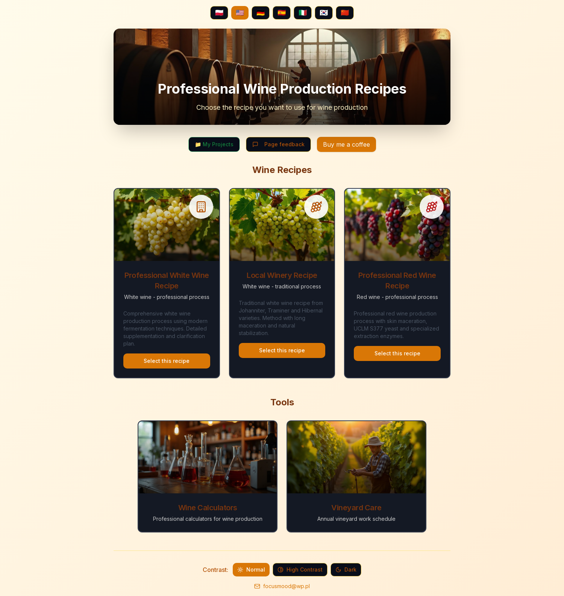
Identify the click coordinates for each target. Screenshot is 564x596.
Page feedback (278, 144)
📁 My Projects (214, 144)
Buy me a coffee (346, 144)
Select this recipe (167, 361)
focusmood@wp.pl (286, 586)
